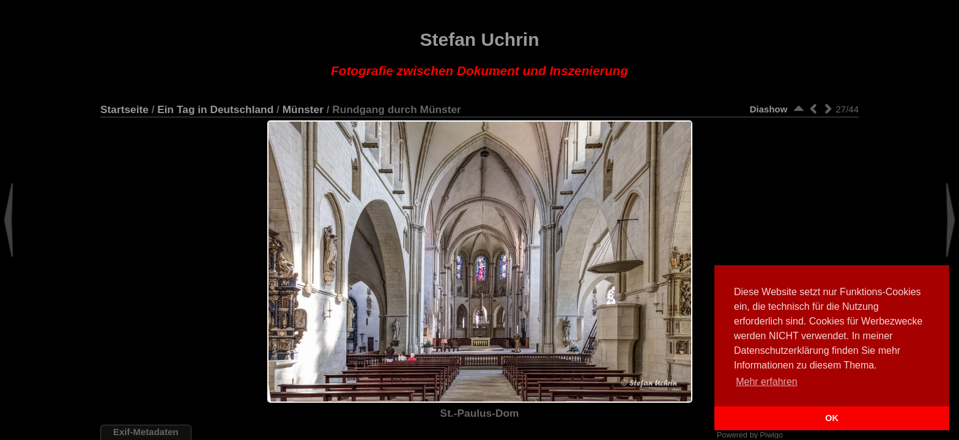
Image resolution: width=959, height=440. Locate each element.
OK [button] (832, 418)
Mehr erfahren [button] (767, 381)
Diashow (769, 109)
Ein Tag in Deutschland (215, 109)
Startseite (124, 109)
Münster (303, 109)
